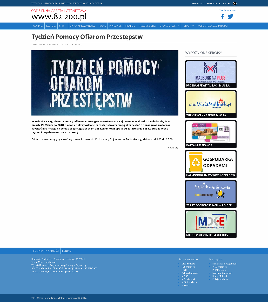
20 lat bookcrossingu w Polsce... (210, 205)
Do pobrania (210, 3)
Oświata (38, 25)
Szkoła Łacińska (190, 273)
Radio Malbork (219, 276)
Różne (102, 25)
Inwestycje (115, 25)
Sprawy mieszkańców (82, 25)
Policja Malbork (220, 279)
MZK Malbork (188, 279)
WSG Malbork (219, 266)
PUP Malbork (219, 269)
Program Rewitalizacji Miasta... (208, 85)
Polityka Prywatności (46, 250)
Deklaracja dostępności (224, 263)
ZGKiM (185, 285)
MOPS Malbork (189, 282)
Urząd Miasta (188, 263)
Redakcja (197, 3)
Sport (62, 25)
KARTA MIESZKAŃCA (199, 145)
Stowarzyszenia (169, 25)
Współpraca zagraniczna (213, 25)
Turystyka (188, 25)
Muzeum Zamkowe (222, 273)
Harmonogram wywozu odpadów (210, 175)
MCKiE (185, 276)
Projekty (130, 25)
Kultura (51, 25)
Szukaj (222, 3)
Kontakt (67, 250)
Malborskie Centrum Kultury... (208, 235)
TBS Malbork (188, 266)
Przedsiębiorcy (147, 25)
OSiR (184, 269)
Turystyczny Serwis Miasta (206, 115)
